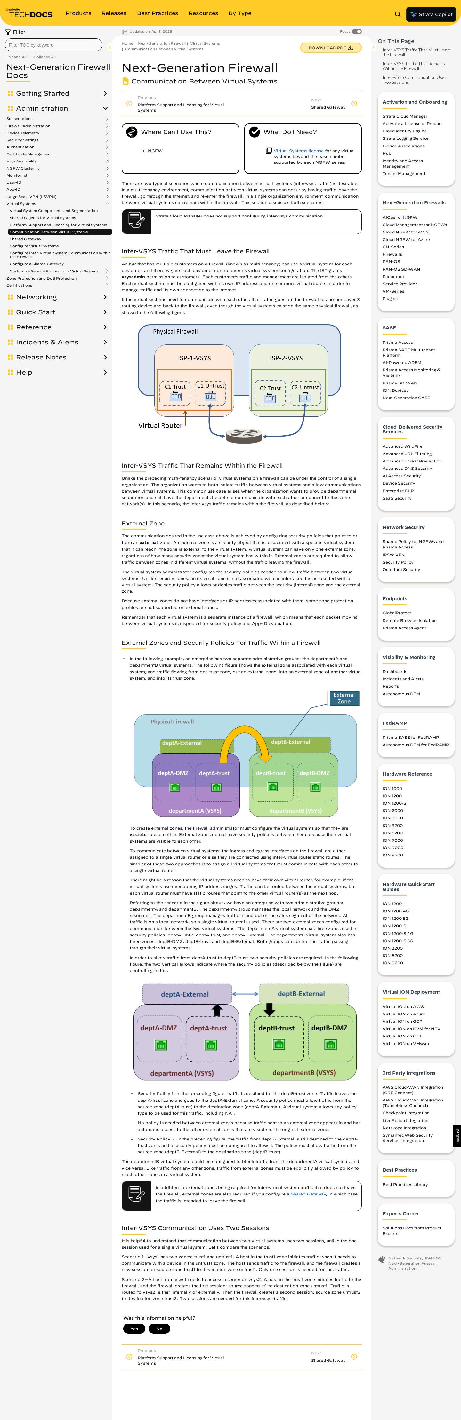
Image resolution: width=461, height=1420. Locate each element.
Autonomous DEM (401, 693)
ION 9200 (393, 855)
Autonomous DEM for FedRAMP (416, 744)
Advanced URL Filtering (407, 453)
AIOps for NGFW (400, 217)
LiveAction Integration (405, 1120)
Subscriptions (19, 119)
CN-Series (393, 246)
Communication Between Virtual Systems (49, 232)
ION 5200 (393, 833)
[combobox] (53, 44)
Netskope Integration (404, 1127)
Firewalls (392, 254)
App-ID (13, 189)
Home (127, 43)
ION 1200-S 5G (398, 940)
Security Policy (398, 562)
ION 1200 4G (396, 911)
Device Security (399, 483)
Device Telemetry (22, 133)
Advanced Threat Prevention (412, 461)
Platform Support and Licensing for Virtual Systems (58, 225)
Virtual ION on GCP (402, 1021)
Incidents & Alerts (47, 342)
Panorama (393, 276)
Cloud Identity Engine (405, 131)
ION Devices (395, 390)
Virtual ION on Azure (404, 1014)
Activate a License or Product (413, 123)
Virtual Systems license (299, 150)
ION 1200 (392, 795)
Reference (34, 327)
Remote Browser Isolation (410, 620)
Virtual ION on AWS (403, 1006)
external (149, 543)
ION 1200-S (394, 803)
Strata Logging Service (406, 138)
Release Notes (41, 357)
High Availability (21, 161)
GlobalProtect (397, 613)
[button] (457, 1136)
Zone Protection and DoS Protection (41, 278)
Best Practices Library (405, 1184)
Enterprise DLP (398, 490)
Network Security (405, 1258)
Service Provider (400, 283)
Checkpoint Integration (406, 1112)
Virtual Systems (21, 204)
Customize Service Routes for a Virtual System (54, 271)
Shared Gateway (25, 239)
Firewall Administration (28, 126)
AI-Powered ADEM (402, 362)
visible (138, 835)
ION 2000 (393, 810)
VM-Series (393, 291)
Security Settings (22, 140)
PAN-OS (391, 261)
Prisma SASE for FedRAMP (411, 737)
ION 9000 (393, 847)
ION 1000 (392, 788)
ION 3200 (393, 825)
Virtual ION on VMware (407, 1043)
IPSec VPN (394, 554)
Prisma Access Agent (404, 628)
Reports (391, 686)
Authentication (20, 147)
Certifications (19, 285)
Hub (387, 153)
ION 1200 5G (395, 918)
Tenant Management (404, 173)
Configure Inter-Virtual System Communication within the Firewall (60, 255)
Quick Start (35, 312)
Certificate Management (29, 154)
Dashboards (395, 671)
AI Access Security (402, 475)
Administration (42, 108)
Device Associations (404, 146)
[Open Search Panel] (400, 14)
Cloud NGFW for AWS (406, 232)
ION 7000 (393, 840)
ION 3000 (393, 818)
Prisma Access (398, 342)
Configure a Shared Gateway (37, 264)
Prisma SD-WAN (400, 383)
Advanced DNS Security (407, 468)
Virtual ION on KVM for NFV (412, 1028)
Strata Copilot (431, 14)
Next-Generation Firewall (162, 43)
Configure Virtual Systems (34, 246)
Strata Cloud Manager (405, 116)
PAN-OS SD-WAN (401, 269)
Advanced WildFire (403, 446)
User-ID (13, 182)
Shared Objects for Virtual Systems (43, 218)
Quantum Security (401, 569)
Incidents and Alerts (403, 678)
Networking (36, 297)
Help (24, 372)
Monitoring (16, 175)
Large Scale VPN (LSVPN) (31, 197)
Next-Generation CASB (407, 397)
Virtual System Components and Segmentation (54, 211)
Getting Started (42, 93)
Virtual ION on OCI (402, 1036)
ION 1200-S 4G (398, 933)
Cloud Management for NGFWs (415, 224)
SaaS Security (397, 498)
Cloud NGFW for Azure (406, 239)
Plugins (390, 298)
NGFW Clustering (23, 168)
